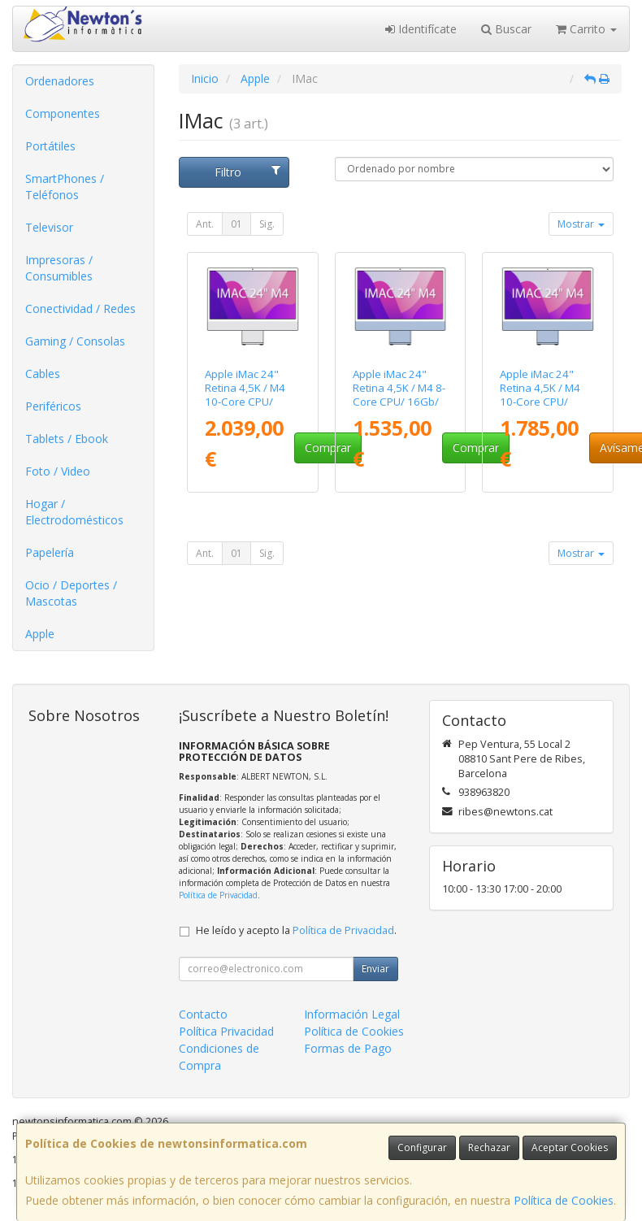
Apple (39, 633)
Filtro (247, 172)
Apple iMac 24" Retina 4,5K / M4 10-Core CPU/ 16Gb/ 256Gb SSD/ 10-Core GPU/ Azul (547, 402)
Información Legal (352, 1014)
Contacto (203, 1014)
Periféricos (53, 406)
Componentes (62, 113)
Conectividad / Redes (80, 308)
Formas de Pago (348, 1048)
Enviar (375, 968)
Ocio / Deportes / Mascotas (71, 593)
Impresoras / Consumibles (59, 268)
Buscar (506, 29)
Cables (42, 373)
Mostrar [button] (581, 224)
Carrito (586, 29)
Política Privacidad (226, 1031)
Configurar (422, 1147)
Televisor (49, 227)
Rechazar (489, 1147)
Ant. (205, 224)
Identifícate (421, 29)
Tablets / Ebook (66, 438)
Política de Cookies (564, 1200)
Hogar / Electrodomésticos (74, 512)
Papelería (49, 552)
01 (236, 224)
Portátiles (50, 146)
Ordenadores (59, 81)
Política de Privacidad (218, 895)
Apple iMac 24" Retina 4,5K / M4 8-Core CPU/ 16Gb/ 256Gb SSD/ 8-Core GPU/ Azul (399, 402)
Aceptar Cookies (569, 1147)
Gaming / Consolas (75, 341)
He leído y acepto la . (296, 930)
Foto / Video (57, 471)
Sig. (267, 224)
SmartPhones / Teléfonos (64, 186)
